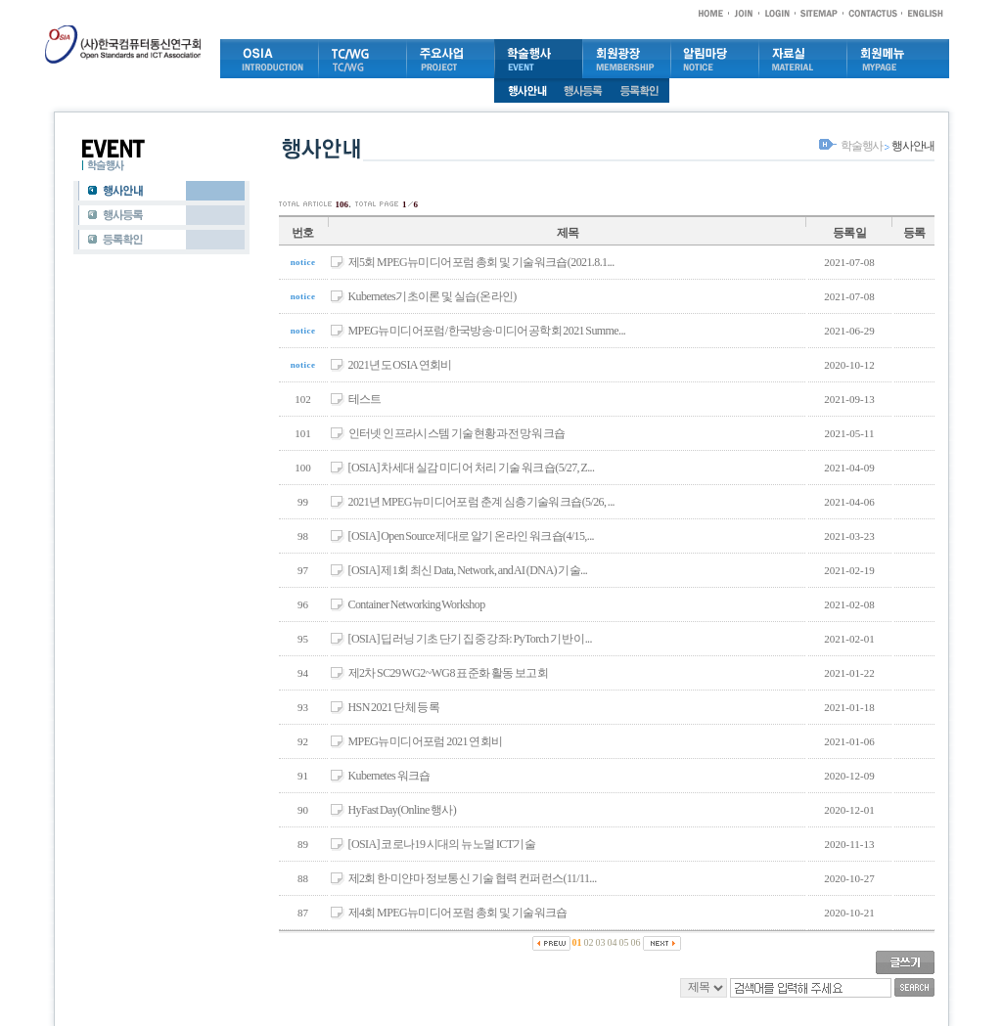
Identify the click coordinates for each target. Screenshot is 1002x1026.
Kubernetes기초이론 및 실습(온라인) (432, 296)
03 (601, 942)
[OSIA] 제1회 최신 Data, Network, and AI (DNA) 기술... (468, 570)
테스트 (365, 399)
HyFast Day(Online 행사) (402, 810)
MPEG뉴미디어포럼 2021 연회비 (425, 741)
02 (589, 942)
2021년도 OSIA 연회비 (400, 365)
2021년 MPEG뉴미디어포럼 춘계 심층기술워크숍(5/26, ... (481, 502)
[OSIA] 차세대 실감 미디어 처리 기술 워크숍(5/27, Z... (471, 467)
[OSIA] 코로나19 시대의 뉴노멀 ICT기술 (442, 844)
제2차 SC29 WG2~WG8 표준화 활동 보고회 (448, 673)
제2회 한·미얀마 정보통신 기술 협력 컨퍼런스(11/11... (472, 878)
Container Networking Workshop (416, 604)
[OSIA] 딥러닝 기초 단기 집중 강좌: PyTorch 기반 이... (470, 639)
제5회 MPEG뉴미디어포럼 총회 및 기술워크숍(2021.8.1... (481, 262)
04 (612, 942)
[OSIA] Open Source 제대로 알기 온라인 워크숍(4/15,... (471, 536)
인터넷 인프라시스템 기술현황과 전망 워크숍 (457, 433)
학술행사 (862, 146)
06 (636, 942)
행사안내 (912, 146)
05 (624, 942)
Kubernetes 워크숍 (389, 775)
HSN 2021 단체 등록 (394, 707)
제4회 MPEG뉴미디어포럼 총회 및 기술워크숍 (458, 912)
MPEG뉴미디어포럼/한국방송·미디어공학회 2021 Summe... (487, 330)
